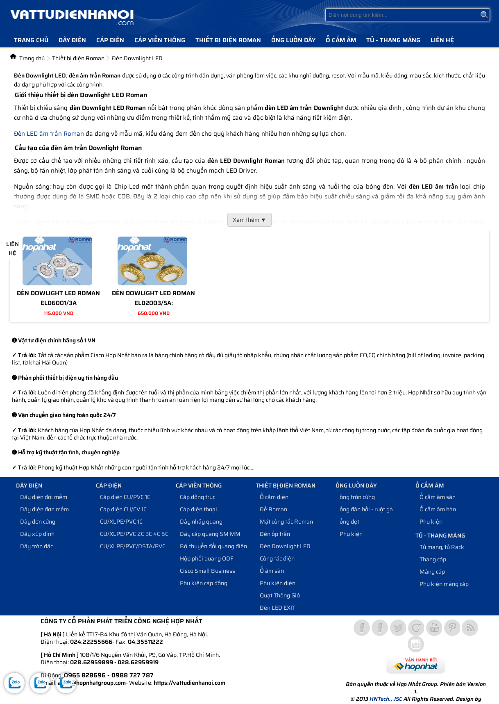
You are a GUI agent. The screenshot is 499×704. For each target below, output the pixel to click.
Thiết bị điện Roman (228, 40)
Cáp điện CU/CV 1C (123, 509)
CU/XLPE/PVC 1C (121, 521)
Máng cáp (432, 571)
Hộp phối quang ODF (207, 558)
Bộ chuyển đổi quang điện (213, 546)
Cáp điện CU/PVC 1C (125, 496)
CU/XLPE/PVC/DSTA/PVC (133, 546)
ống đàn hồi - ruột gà (366, 509)
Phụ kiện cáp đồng (203, 583)
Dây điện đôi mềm (43, 496)
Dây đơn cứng (37, 521)
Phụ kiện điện (277, 583)
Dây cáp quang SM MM (210, 533)
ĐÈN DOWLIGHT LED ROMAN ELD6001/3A (58, 298)
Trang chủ (31, 40)
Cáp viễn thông (159, 40)
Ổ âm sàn (272, 570)
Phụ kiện (351, 533)
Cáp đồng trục (197, 496)
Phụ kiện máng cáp (444, 583)
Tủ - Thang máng (393, 40)
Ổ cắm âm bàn (438, 509)
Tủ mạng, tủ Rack (442, 546)
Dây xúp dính (37, 533)
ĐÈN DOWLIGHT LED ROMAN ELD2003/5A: (153, 298)
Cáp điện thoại (198, 509)
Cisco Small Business (207, 570)
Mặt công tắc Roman (286, 521)
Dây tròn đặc (36, 546)
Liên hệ (442, 40)
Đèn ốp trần (275, 533)
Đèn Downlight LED (285, 546)
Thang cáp (433, 559)
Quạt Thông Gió (280, 595)
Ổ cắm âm (341, 40)
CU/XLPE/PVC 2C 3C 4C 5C (134, 533)
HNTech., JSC (386, 699)
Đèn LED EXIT (277, 607)
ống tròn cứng (357, 496)
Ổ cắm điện (274, 496)
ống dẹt (349, 521)
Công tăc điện (277, 558)
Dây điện (72, 40)
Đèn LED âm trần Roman (49, 134)
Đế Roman (273, 509)
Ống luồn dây (293, 40)
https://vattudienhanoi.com (189, 682)
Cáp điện (110, 40)
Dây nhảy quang (201, 521)
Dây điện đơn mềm (44, 509)
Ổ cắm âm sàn (438, 496)
